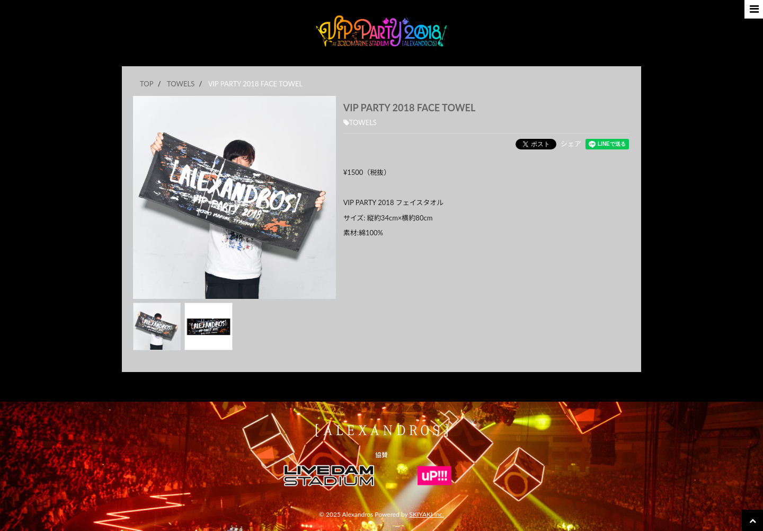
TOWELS (360, 122)
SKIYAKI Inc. (426, 514)
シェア (571, 143)
